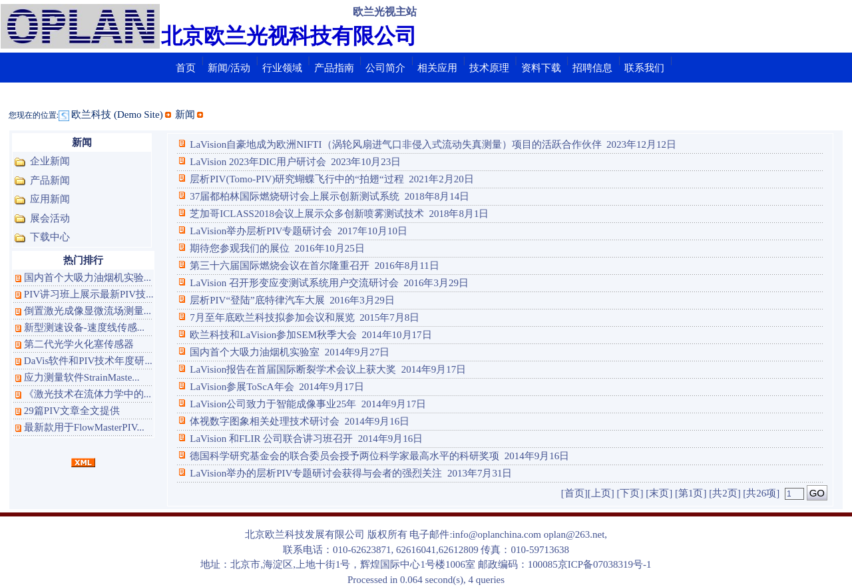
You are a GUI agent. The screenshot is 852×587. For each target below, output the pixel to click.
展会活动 (50, 218)
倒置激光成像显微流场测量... (87, 310)
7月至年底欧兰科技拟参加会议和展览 (266, 317)
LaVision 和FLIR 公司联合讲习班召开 (265, 438)
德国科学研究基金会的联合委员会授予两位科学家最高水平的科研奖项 (338, 456)
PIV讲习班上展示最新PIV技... (89, 294)
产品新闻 (50, 180)
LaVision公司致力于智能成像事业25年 (267, 404)
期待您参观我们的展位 (233, 248)
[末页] (659, 493)
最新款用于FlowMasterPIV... (84, 427)
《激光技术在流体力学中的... (87, 394)
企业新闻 (50, 161)
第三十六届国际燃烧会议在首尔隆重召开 (273, 265)
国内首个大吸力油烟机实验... (87, 277)
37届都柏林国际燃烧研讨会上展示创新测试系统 (288, 196)
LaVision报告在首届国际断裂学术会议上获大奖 (287, 369)
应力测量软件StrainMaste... (82, 377)
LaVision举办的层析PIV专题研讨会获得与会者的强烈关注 (310, 473)
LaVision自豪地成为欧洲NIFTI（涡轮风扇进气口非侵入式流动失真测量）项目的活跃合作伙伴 (389, 144)
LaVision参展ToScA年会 (235, 386)
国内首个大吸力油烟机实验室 (248, 352)
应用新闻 (50, 199)
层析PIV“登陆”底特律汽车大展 (251, 300)
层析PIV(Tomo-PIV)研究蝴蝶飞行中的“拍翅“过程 (290, 179)
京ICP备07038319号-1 (605, 564)
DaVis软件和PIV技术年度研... (88, 360)
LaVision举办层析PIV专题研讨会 (255, 231)
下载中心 (50, 237)
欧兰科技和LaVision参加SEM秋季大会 (267, 334)
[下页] (629, 493)
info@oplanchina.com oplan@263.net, (530, 534)
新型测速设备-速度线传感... (84, 327)
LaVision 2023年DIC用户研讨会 (251, 161)
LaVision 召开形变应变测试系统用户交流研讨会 (288, 283)
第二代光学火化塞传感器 (79, 344)
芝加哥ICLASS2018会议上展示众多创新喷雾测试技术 (300, 213)
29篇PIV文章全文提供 (72, 410)
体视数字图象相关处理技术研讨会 (258, 421)
